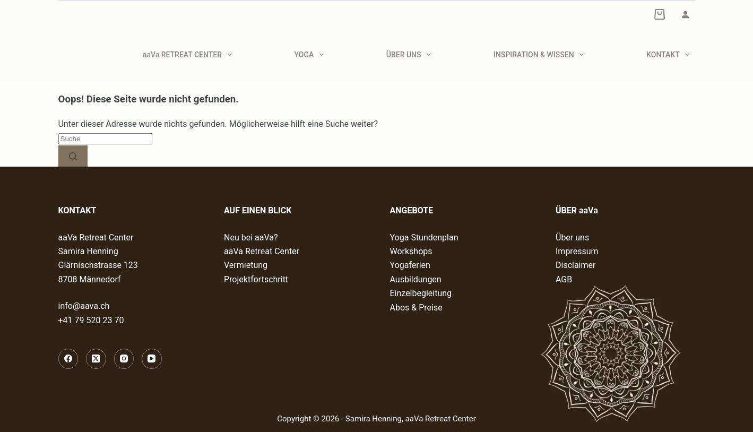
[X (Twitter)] (96, 359)
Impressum (577, 251)
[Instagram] (124, 359)
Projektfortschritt (256, 279)
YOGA (311, 55)
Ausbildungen (416, 279)
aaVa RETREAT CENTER (189, 55)
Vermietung (245, 265)
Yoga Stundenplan (424, 237)
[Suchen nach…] (105, 138)
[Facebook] (68, 359)
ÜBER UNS (411, 55)
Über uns (572, 237)
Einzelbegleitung (421, 293)
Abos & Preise (416, 308)
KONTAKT (670, 55)
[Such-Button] (73, 156)
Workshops (411, 251)
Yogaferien (410, 265)
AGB (564, 279)
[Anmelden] (685, 14)
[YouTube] (152, 359)
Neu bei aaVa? (251, 237)
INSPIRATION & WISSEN (541, 55)
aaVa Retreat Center (261, 251)
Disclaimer (575, 265)
